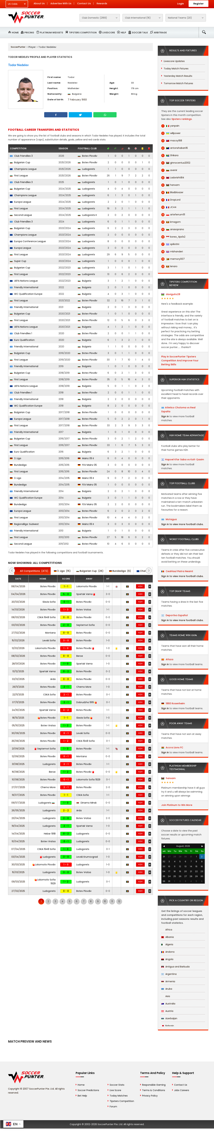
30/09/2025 (18, 733)
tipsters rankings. (181, 119)
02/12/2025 (18, 679)
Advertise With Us (60, 3)
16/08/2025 (18, 771)
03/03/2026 (18, 625)
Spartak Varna (85, 594)
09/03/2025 (18, 881)
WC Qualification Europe (26, 294)
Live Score (115, 1090)
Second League (21, 215)
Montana (50, 632)
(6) (120, 571)
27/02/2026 (18, 632)
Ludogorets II (87, 215)
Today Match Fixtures (176, 68)
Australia (168, 1003)
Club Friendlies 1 (21, 333)
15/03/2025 (18, 872)
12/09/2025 (18, 756)
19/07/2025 (18, 795)
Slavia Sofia (49, 601)
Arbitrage (160, 32)
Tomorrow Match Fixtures (178, 83)
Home (15, 32)
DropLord (170, 200)
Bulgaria (84, 280)
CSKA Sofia (49, 694)
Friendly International (24, 287)
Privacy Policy (150, 1095)
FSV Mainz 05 (87, 465)
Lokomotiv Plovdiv (86, 586)
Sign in (165, 416)
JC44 (168, 207)
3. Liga (15, 458)
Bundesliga (18, 465)
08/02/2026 (18, 656)
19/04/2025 (18, 826)
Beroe (79, 656)
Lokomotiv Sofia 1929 (88, 779)
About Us (39, 3)
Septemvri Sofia (85, 625)
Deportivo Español (174, 615)
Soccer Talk (140, 32)
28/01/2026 (18, 663)
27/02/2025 (18, 891)
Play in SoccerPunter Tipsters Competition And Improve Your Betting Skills (180, 360)
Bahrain (167, 1025)
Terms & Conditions (153, 1090)
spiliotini (170, 244)
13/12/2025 (18, 671)
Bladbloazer (172, 192)
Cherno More (83, 686)
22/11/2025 (18, 694)
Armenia (168, 981)
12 (119, 901)
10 (105, 901)
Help (123, 32)
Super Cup (18, 261)
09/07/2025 (18, 802)
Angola (167, 959)
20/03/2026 (18, 601)
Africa (166, 929)
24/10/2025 (18, 710)
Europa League (20, 202)
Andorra (167, 951)
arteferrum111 (173, 214)
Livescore (108, 32)
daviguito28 (170, 294)
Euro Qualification (22, 340)
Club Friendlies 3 (21, 155)
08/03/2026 (18, 617)
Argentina (169, 974)
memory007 (173, 259)
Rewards (102, 3)
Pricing (29, 32)
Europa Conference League (28, 241)
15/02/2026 (18, 640)
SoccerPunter (18, 46)
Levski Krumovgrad (87, 856)
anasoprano (172, 229)
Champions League (23, 169)
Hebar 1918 (50, 833)
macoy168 (171, 140)
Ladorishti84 (172, 177)
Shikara (169, 155)
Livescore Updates (174, 61)
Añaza (167, 659)
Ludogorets (86, 169)
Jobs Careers (181, 1090)
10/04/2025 (18, 841)
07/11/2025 (18, 702)
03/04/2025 (18, 856)
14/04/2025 (18, 833)
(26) (89, 571)
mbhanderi (172, 251)
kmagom (171, 222)
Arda (53, 679)
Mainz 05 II (86, 458)
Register (198, 3)
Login (180, 3)
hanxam (170, 185)
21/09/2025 (18, 748)
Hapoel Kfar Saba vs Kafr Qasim (184, 459)
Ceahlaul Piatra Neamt (177, 571)
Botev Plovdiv (87, 155)
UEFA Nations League (24, 280)
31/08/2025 (18, 764)
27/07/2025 (18, 787)
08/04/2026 (18, 586)
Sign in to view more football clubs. (182, 524)
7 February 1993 (77, 99)
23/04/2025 (18, 818)
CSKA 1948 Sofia (46, 617)
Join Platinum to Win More (176, 805)
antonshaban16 (174, 148)
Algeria (167, 944)
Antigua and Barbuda (175, 966)
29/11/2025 (18, 686)
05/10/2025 (18, 725)
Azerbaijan (169, 1018)
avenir (169, 170)
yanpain (170, 126)
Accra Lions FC (172, 747)
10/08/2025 (18, 779)
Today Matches (119, 1095)
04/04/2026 (18, 594)
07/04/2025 (18, 849)
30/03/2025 (18, 864)
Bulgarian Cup (20, 162)
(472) (32, 571)
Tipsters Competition (83, 32)
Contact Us (84, 3)
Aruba (166, 988)
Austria (167, 1011)
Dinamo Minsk (86, 802)
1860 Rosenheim (173, 703)
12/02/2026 (18, 648)
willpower (171, 133)
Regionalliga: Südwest (24, 524)
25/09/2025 (18, 741)
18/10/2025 (18, 717)
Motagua (169, 519)
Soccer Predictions (88, 1090)
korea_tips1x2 (173, 237)
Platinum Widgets (51, 32)
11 (112, 901)
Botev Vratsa (83, 609)
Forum (113, 1106)
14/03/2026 (18, 609)
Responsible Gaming (154, 1084)
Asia (165, 996)
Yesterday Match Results (178, 76)
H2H (140, 586)
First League (19, 175)
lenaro (169, 266)
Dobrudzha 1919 (86, 702)
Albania (167, 937)
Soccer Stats (117, 1084)
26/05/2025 (18, 810)
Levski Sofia (49, 640)
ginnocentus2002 (175, 163)
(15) (62, 571)
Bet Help (82, 1095)
